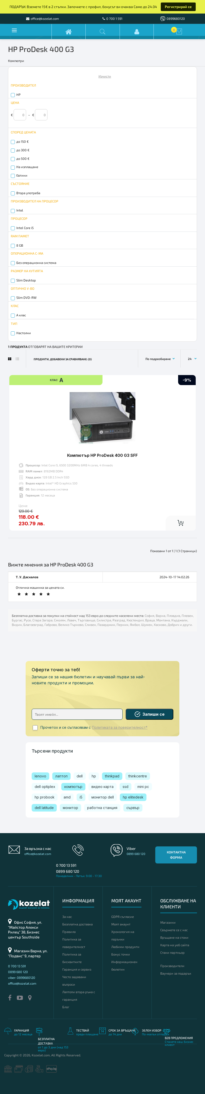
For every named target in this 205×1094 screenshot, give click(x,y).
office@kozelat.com (37, 853)
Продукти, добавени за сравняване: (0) (63, 359)
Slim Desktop (26, 280)
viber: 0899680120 (21, 978)
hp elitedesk (133, 797)
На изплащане (27, 167)
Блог (65, 1007)
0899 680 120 (67, 871)
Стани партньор (172, 953)
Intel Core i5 (25, 228)
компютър (73, 786)
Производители (172, 966)
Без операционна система (36, 263)
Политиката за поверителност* (119, 727)
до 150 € (22, 141)
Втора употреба (28, 193)
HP (18, 95)
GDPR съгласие (122, 917)
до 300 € (22, 150)
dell (80, 776)
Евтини (21, 175)
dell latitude (44, 808)
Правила (69, 932)
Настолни (23, 333)
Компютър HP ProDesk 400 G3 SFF (102, 455)
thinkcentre (137, 776)
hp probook (45, 797)
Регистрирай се (178, 7)
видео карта (102, 786)
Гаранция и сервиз (76, 969)
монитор (70, 808)
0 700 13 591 (66, 865)
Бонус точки (120, 954)
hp (94, 776)
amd (67, 797)
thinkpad (112, 776)
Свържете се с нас (174, 930)
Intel (19, 210)
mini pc (143, 786)
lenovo (40, 776)
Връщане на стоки (174, 937)
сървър (132, 808)
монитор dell (102, 797)
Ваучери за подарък (175, 973)
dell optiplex (45, 786)
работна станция (102, 808)
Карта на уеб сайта (174, 945)
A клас (21, 315)
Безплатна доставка (77, 924)
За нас (67, 917)
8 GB (19, 245)
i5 (81, 797)
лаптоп (61, 776)
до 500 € (22, 159)
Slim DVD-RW (26, 298)
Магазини (168, 922)
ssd (125, 786)
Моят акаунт (120, 924)
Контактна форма (176, 854)
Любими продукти (125, 947)
